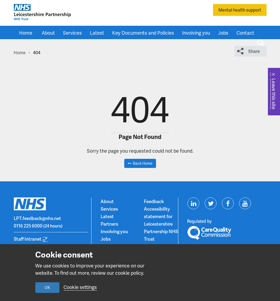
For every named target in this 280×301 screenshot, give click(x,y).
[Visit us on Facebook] (228, 203)
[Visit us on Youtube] (245, 203)
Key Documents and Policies (143, 32)
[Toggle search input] (260, 42)
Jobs (223, 32)
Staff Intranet (27, 239)
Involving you (196, 32)
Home (25, 32)
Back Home (143, 163)
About (48, 32)
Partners (109, 224)
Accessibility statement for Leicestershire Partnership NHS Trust (161, 223)
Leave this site (274, 93)
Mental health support (239, 10)
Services (72, 32)
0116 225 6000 (28, 225)
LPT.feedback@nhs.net (37, 218)
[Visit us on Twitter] (211, 203)
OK (47, 287)
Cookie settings (80, 287)
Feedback (154, 201)
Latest (97, 32)
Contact (245, 32)
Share (254, 51)
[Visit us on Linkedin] (193, 203)
